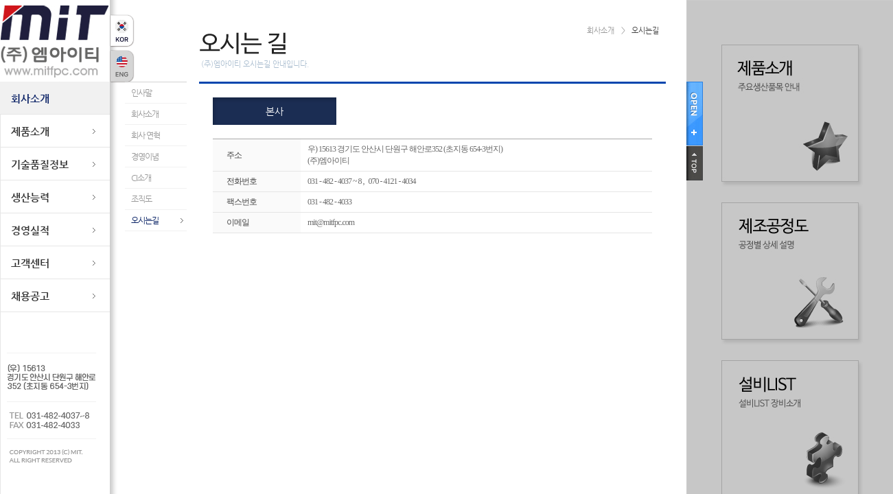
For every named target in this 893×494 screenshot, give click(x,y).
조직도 (141, 199)
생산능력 (30, 197)
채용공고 (30, 296)
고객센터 (30, 263)
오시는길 (145, 220)
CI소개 (141, 178)
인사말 (141, 92)
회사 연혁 (145, 135)
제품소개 (30, 131)
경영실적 (30, 230)
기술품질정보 (40, 164)
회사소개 (30, 98)
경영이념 (145, 156)
